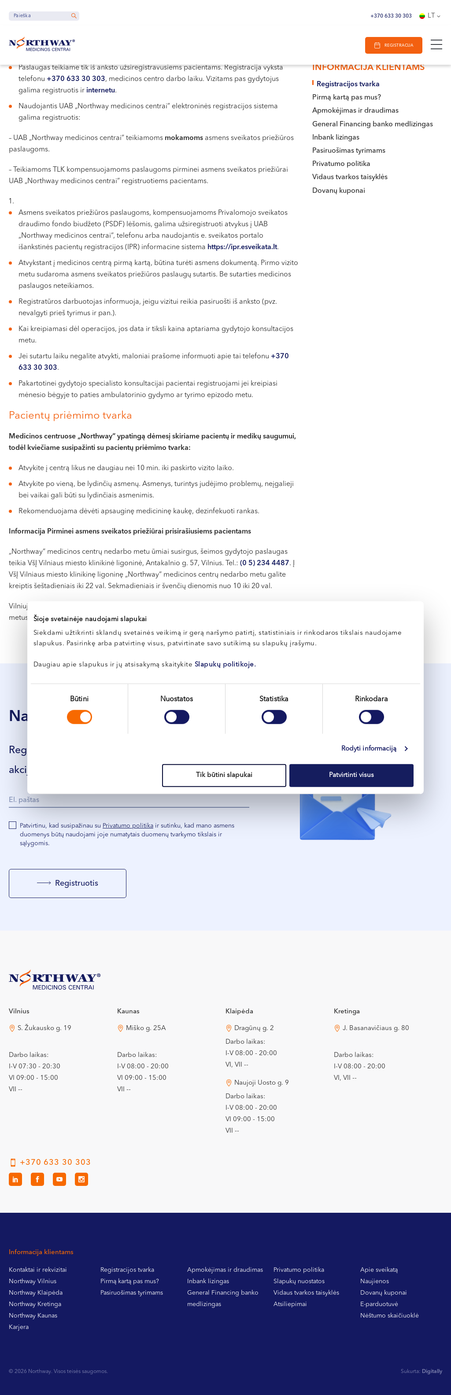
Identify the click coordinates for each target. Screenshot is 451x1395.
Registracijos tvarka (348, 84)
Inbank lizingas (335, 137)
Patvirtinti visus (351, 775)
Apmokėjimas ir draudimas (355, 110)
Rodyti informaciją (369, 748)
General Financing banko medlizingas (372, 124)
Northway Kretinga (35, 1304)
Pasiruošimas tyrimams (348, 151)
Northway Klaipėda (36, 1293)
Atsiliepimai (290, 1304)
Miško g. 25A (146, 1028)
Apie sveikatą (379, 1270)
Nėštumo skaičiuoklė (389, 1316)
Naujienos (374, 1281)
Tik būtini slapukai (224, 775)
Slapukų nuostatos (299, 1281)
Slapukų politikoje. (225, 665)
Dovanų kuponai (338, 191)
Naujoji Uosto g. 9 (261, 1083)
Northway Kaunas (33, 1316)
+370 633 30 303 (391, 16)
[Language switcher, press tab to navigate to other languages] (430, 16)
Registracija (398, 46)
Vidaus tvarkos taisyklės (350, 177)
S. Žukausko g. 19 (44, 1028)
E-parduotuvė (379, 1304)
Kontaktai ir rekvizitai (38, 1270)
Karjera (19, 1327)
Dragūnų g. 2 (254, 1028)
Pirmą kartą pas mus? (346, 97)
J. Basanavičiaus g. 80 (376, 1028)
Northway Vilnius (32, 1281)
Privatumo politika (341, 164)
